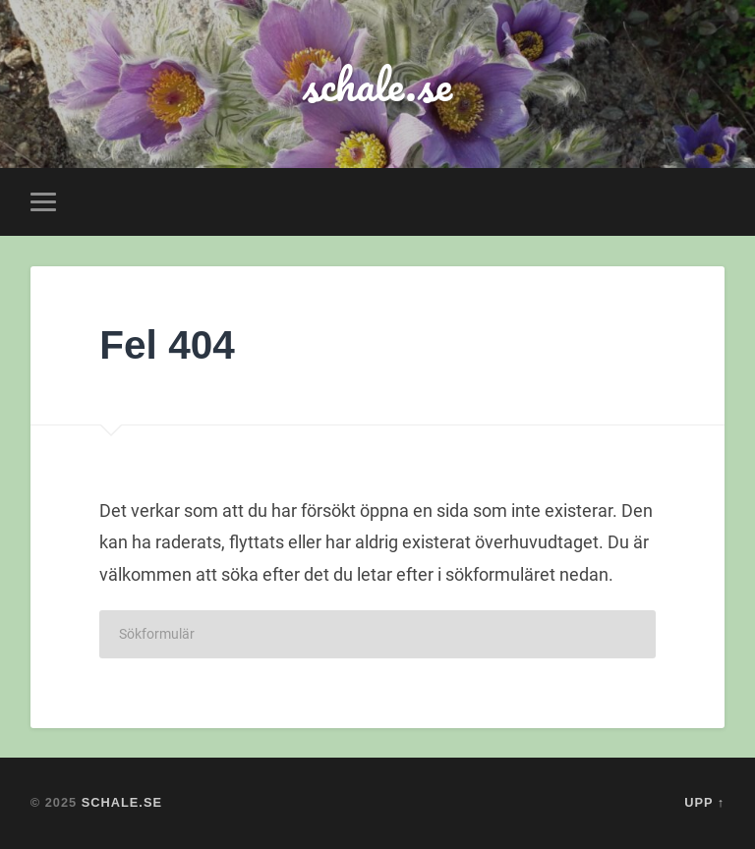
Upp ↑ (704, 802)
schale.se (377, 84)
